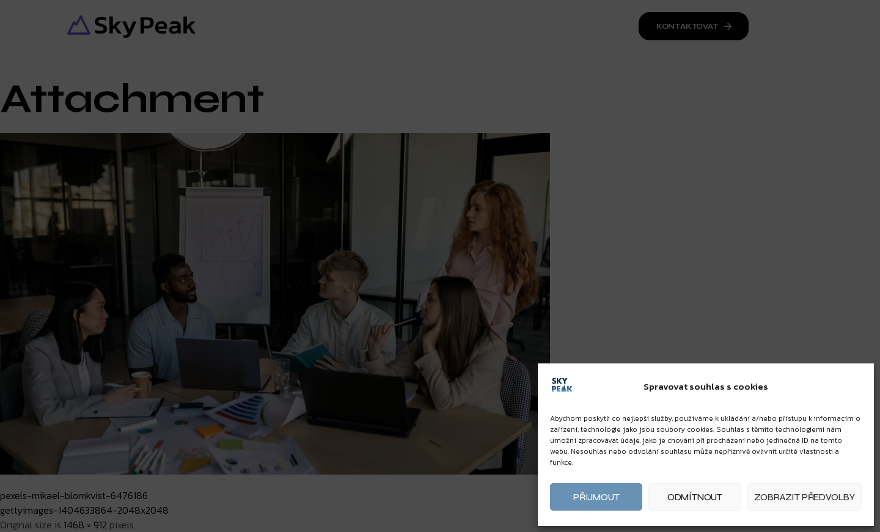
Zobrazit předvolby (804, 497)
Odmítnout (694, 497)
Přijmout (596, 497)
